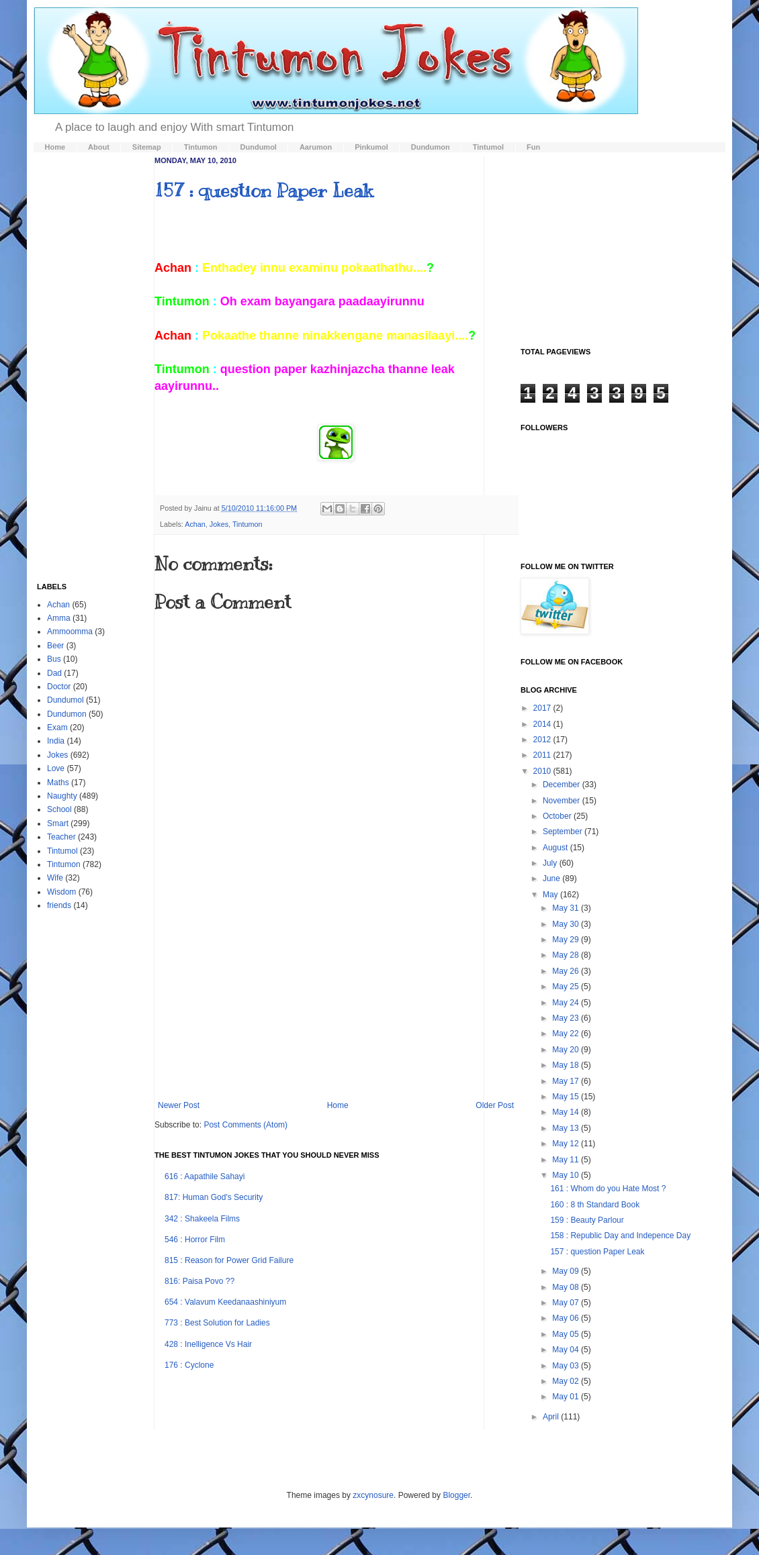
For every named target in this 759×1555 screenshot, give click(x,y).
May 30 (566, 924)
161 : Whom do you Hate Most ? (608, 1188)
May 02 (566, 1381)
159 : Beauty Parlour (586, 1220)
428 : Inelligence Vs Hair (208, 1344)
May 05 (566, 1334)
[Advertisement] (335, 1000)
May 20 (566, 1049)
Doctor (59, 686)
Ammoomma (70, 631)
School (59, 809)
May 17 (566, 1081)
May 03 (566, 1365)
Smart (58, 823)
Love (55, 768)
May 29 (566, 939)
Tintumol (62, 851)
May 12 (566, 1143)
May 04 (566, 1349)
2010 (543, 771)
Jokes (219, 524)
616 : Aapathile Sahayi (204, 1176)
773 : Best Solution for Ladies (217, 1322)
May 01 (566, 1396)
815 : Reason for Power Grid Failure (229, 1260)
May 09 (566, 1271)
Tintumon (247, 524)
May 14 (566, 1112)
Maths (58, 782)
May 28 (566, 955)
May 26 (566, 971)
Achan (195, 524)
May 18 (566, 1065)
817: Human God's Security (214, 1197)
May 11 (566, 1159)
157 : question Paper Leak (263, 190)
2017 (543, 708)
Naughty (62, 796)
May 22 (566, 1033)
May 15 (566, 1096)
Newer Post (178, 1105)
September (563, 831)
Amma (59, 618)
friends (59, 905)
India (55, 741)
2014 (543, 724)
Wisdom (61, 892)
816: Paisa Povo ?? (199, 1281)
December (562, 784)
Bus (54, 659)
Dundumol (65, 700)
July (551, 863)
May (551, 894)
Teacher (61, 837)
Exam (57, 727)
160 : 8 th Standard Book (594, 1204)
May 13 (566, 1128)
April (552, 1416)
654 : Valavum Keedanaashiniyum (225, 1302)
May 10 (566, 1175)
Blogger (456, 1495)
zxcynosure (373, 1495)
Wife (55, 878)
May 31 (566, 908)
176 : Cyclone (189, 1365)
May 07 (566, 1302)
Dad (54, 673)
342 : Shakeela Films (202, 1218)
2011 (543, 755)
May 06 (566, 1318)
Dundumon (67, 714)
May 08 (566, 1287)
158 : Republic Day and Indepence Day (620, 1235)
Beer (55, 645)
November (562, 800)
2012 (543, 739)
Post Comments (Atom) (245, 1125)
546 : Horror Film (195, 1239)
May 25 (566, 986)
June (552, 878)
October (558, 816)
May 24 (566, 1002)
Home (338, 1105)
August (556, 847)
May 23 (566, 1018)
